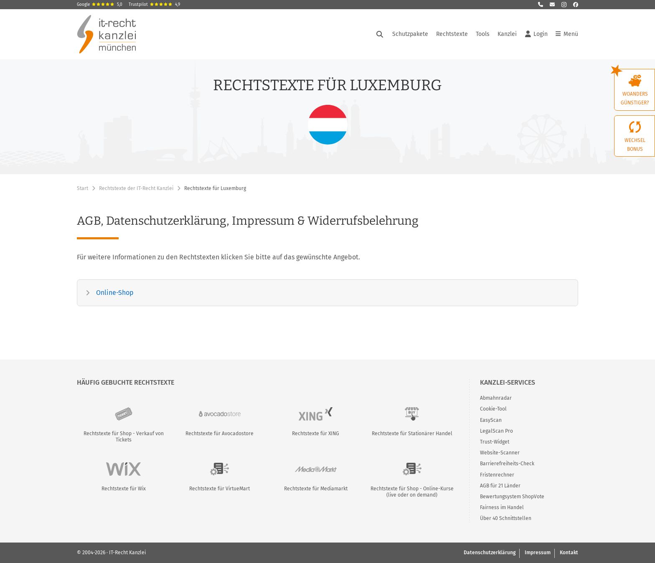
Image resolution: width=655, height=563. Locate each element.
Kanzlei (507, 34)
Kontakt (569, 552)
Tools (483, 34)
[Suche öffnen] (379, 34)
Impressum (538, 552)
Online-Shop (115, 293)
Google (99, 4)
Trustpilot (154, 4)
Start (82, 188)
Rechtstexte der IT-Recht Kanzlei (136, 188)
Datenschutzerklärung (489, 552)
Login (536, 34)
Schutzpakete (410, 34)
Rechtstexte (452, 34)
